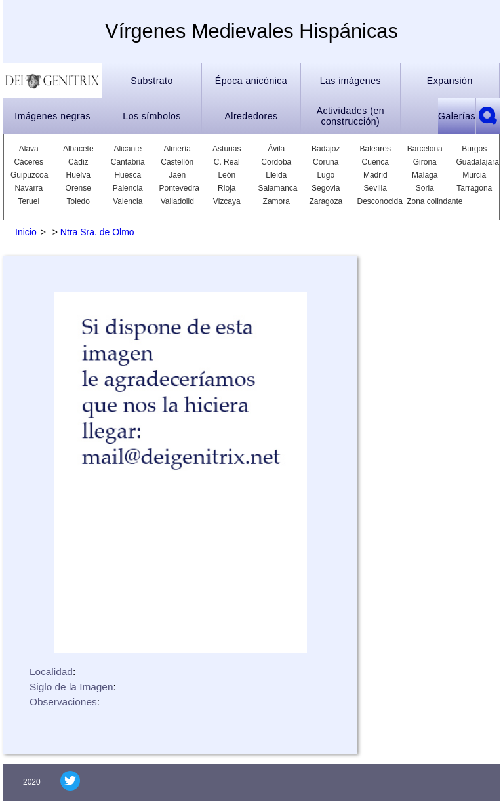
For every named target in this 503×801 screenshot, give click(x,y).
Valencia (127, 201)
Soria (425, 188)
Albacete (78, 148)
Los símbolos (151, 116)
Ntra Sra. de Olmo (97, 232)
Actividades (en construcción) (350, 116)
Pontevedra (177, 188)
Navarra (28, 188)
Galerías (456, 116)
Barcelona (425, 148)
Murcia (474, 175)
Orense (78, 188)
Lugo (325, 175)
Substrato (151, 80)
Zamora (276, 201)
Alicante (127, 148)
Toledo (78, 201)
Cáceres (28, 161)
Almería (177, 148)
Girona (425, 161)
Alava (29, 148)
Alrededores (250, 116)
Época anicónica (251, 80)
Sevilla (375, 188)
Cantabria (128, 161)
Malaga (424, 175)
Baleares (375, 148)
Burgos (474, 148)
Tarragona (474, 188)
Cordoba (276, 161)
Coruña (325, 161)
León (226, 175)
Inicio (26, 232)
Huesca (127, 175)
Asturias (226, 148)
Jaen (177, 175)
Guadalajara (474, 161)
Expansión (450, 80)
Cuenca (375, 161)
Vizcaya (227, 201)
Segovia (326, 188)
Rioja (226, 188)
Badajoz (326, 148)
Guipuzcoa (28, 175)
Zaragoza (325, 201)
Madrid (375, 175)
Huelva (78, 175)
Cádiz (78, 161)
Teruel (28, 201)
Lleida (276, 175)
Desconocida (375, 201)
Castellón (177, 161)
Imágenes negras (52, 116)
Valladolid (177, 201)
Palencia (128, 188)
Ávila (276, 148)
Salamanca (276, 188)
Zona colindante (434, 201)
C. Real (227, 161)
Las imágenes (350, 80)
